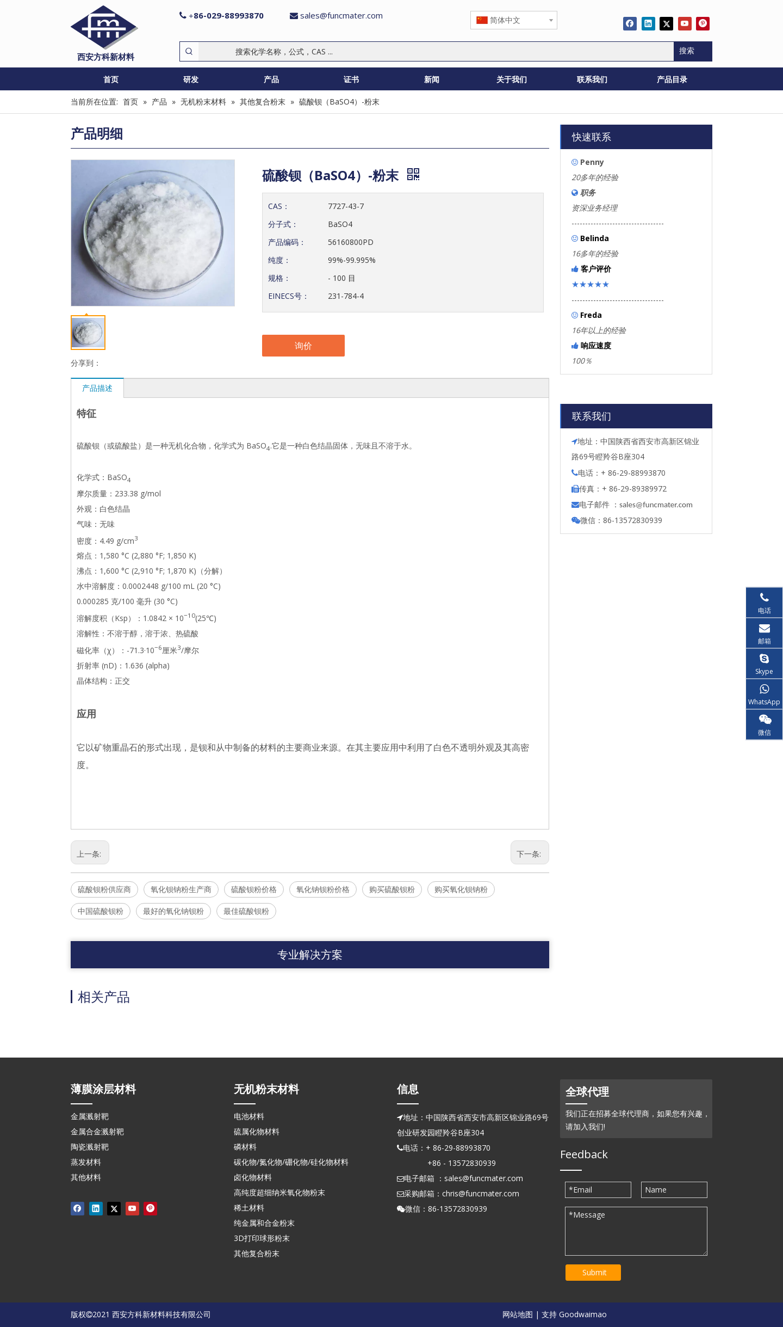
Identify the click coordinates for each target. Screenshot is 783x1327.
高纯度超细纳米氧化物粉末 (279, 1192)
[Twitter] (666, 23)
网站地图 (517, 1314)
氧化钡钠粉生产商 (181, 889)
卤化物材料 (253, 1177)
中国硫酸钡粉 (100, 911)
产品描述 (97, 388)
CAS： (279, 206)
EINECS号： (288, 296)
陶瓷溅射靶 (90, 1146)
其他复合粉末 (256, 1253)
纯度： (279, 260)
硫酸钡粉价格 (254, 889)
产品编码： (287, 242)
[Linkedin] (648, 23)
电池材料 (249, 1116)
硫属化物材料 (256, 1131)
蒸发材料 (86, 1162)
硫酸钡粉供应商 (104, 889)
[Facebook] (630, 23)
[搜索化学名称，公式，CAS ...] (436, 51)
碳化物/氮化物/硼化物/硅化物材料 (291, 1162)
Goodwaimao (583, 1314)
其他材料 (86, 1177)
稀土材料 (249, 1207)
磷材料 (245, 1146)
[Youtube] (685, 23)
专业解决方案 (310, 954)
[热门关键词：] (693, 51)
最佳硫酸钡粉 (246, 911)
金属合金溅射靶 (97, 1131)
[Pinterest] (703, 23)
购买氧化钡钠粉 (461, 889)
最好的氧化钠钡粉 (173, 911)
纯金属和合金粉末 (264, 1223)
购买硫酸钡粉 (392, 889)
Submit (594, 1272)
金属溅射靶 (90, 1116)
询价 (303, 346)
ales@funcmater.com (658, 504)
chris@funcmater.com (480, 1193)
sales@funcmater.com (341, 15)
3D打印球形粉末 (262, 1238)
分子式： (283, 224)
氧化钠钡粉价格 (323, 889)
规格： (279, 278)
